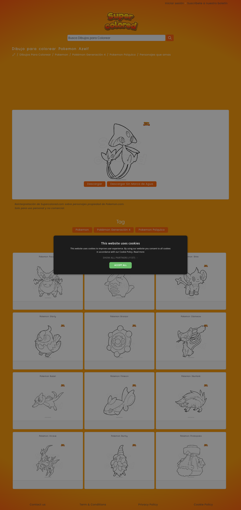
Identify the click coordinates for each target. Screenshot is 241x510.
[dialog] (120, 255)
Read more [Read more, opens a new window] (139, 252)
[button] (120, 257)
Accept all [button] (120, 265)
